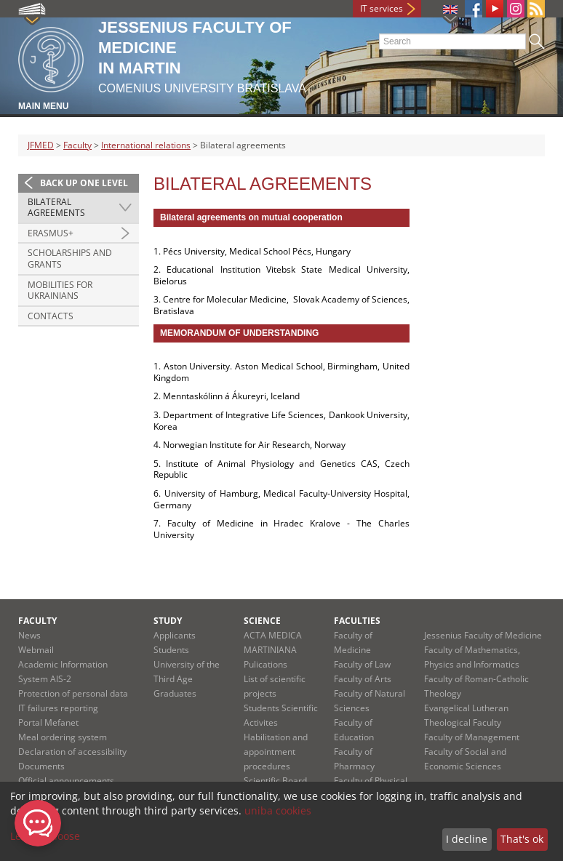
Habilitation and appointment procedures (276, 751)
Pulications (265, 664)
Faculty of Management (471, 737)
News (29, 635)
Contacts (50, 316)
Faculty (77, 145)
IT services (381, 8)
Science (262, 620)
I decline (466, 839)
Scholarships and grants (70, 259)
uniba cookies (277, 810)
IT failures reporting (58, 708)
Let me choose (45, 836)
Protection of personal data (73, 693)
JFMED (41, 145)
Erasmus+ (50, 233)
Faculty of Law (362, 664)
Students (171, 650)
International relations (146, 145)
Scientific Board (275, 780)
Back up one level (84, 183)
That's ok (521, 839)
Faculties (357, 620)
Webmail (36, 650)
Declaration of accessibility (72, 751)
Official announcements (66, 780)
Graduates (174, 693)
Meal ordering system (62, 737)
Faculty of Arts (362, 679)
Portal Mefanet (48, 722)
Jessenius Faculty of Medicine (483, 635)
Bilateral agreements (56, 208)
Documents (41, 766)
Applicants (174, 635)
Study (167, 620)
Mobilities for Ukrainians (60, 291)
